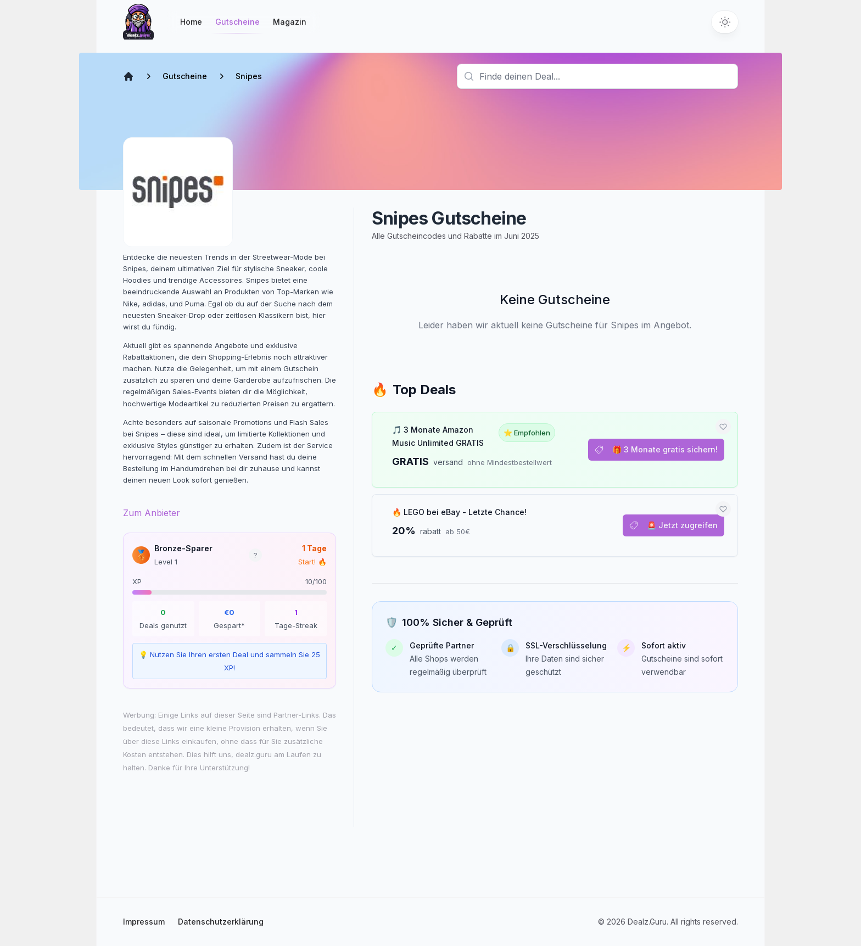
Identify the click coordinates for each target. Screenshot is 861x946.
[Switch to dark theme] (725, 22)
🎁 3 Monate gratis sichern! (656, 449)
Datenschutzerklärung (221, 921)
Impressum (144, 921)
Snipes (249, 76)
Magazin (289, 21)
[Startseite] (138, 22)
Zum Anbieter (151, 512)
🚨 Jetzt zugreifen (673, 525)
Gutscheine (237, 25)
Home (191, 21)
